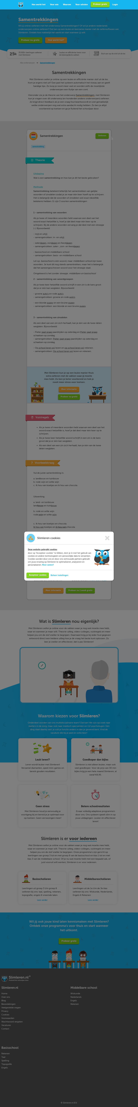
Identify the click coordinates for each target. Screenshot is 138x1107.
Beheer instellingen (59, 578)
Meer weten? (48, 567)
